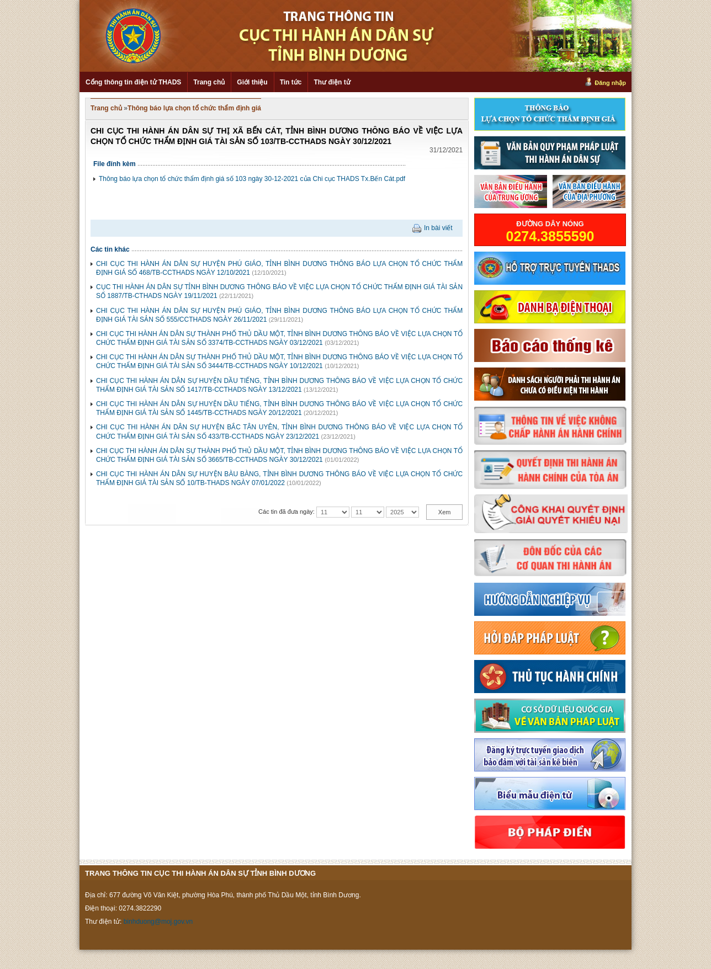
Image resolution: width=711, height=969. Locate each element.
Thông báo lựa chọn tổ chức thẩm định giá (194, 108)
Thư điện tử (332, 82)
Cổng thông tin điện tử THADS (133, 82)
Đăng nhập (610, 82)
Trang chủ (209, 82)
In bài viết (438, 228)
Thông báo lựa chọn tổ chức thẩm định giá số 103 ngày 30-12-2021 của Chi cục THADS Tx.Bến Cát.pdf (252, 179)
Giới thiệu (252, 82)
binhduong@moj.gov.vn (158, 921)
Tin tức (291, 82)
